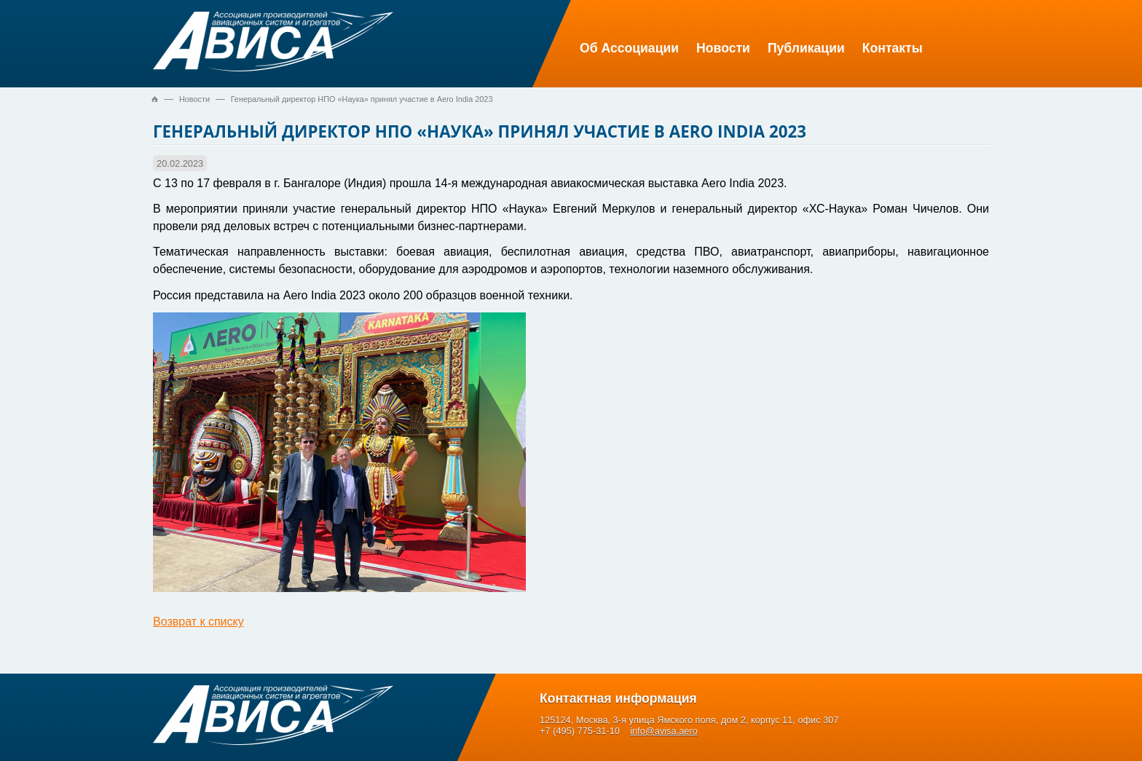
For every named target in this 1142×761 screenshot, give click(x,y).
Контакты (892, 48)
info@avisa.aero (664, 730)
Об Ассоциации (629, 48)
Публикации (806, 48)
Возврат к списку (198, 621)
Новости (723, 48)
